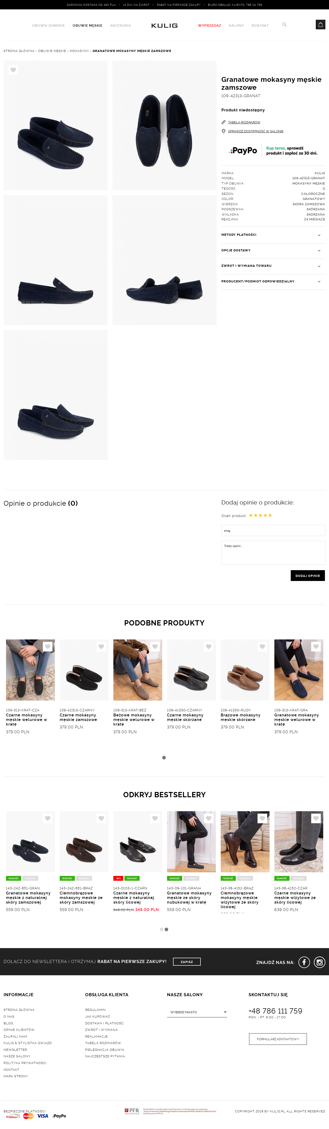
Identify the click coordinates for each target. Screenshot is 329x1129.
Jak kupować (97, 1017)
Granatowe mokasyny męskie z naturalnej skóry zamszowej (28, 899)
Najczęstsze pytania (105, 1057)
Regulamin (95, 1011)
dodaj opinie (308, 576)
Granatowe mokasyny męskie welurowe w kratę (296, 720)
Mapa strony (16, 1077)
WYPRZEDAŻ (209, 25)
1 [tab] (164, 758)
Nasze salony (17, 1057)
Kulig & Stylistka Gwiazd (28, 1044)
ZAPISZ (187, 963)
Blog (8, 1024)
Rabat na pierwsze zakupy (179, 4)
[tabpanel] (30, 697)
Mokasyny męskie (308, 183)
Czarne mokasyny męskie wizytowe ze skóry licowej (295, 899)
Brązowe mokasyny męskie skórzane (241, 718)
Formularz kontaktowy (278, 1041)
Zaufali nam (15, 1037)
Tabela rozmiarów (103, 1044)
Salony (236, 25)
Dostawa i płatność (104, 1024)
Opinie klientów (19, 1031)
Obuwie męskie (88, 25)
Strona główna (19, 1011)
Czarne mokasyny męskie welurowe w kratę (26, 720)
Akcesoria (120, 25)
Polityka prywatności (25, 1064)
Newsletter (15, 1051)
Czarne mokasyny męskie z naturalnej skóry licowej (133, 899)
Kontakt (260, 25)
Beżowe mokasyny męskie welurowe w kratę (134, 720)
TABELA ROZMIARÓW (240, 122)
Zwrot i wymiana (101, 1031)
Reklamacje (96, 1037)
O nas (9, 1017)
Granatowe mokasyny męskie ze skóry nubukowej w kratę (189, 899)
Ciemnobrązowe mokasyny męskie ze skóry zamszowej (81, 899)
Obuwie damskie (48, 25)
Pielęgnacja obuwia (104, 1051)
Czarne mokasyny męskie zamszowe (78, 718)
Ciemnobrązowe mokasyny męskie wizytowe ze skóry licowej (240, 901)
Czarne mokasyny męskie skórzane (185, 718)
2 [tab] (166, 931)
